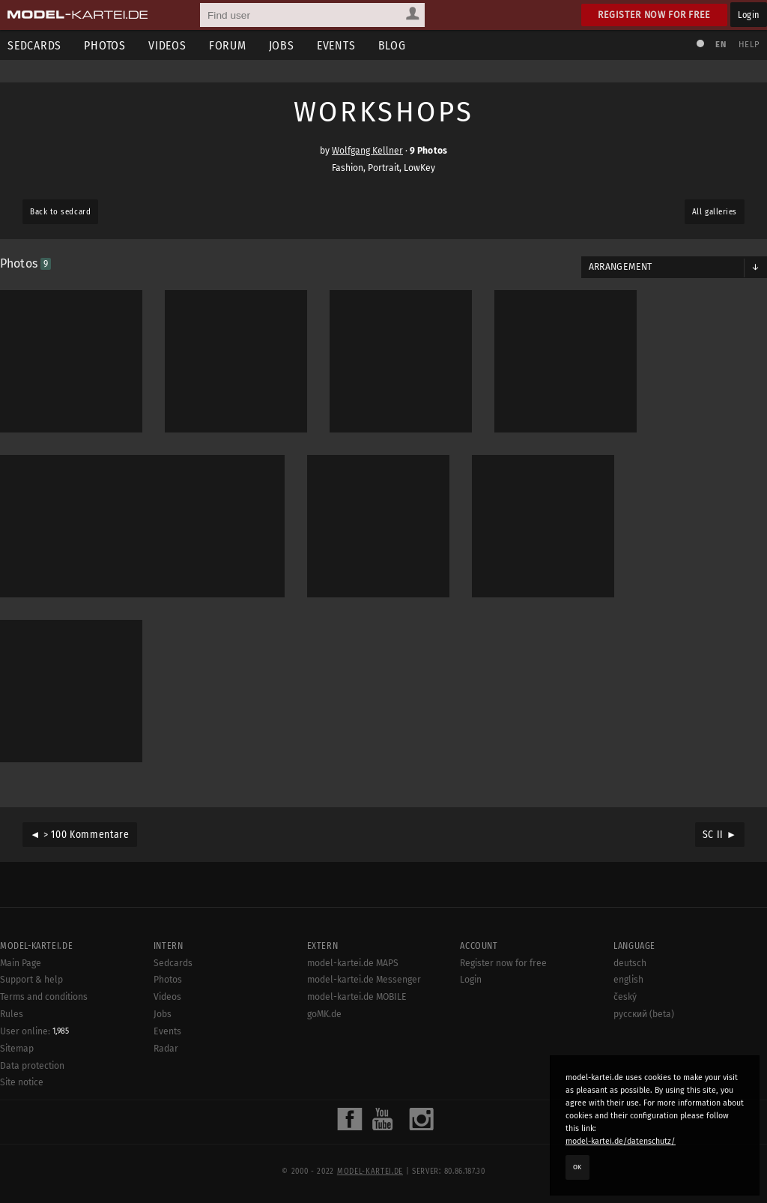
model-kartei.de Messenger (364, 979)
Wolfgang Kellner (367, 150)
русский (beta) (643, 1014)
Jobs (281, 45)
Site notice (21, 1082)
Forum (227, 45)
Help (749, 44)
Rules (11, 1014)
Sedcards (173, 963)
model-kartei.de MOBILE (357, 997)
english (628, 979)
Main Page (20, 963)
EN (720, 44)
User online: (34, 1031)
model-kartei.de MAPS (352, 963)
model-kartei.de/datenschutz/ (621, 1141)
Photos (105, 45)
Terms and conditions (44, 997)
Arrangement (620, 267)
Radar (166, 1048)
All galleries (714, 212)
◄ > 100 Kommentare (80, 834)
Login (749, 14)
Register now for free (654, 14)
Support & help (31, 979)
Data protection (32, 1066)
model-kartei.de (370, 1171)
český (625, 997)
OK (577, 1167)
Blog (392, 45)
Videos (167, 45)
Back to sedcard (60, 212)
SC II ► (720, 834)
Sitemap (17, 1048)
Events (336, 45)
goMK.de (324, 1014)
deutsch (629, 963)
